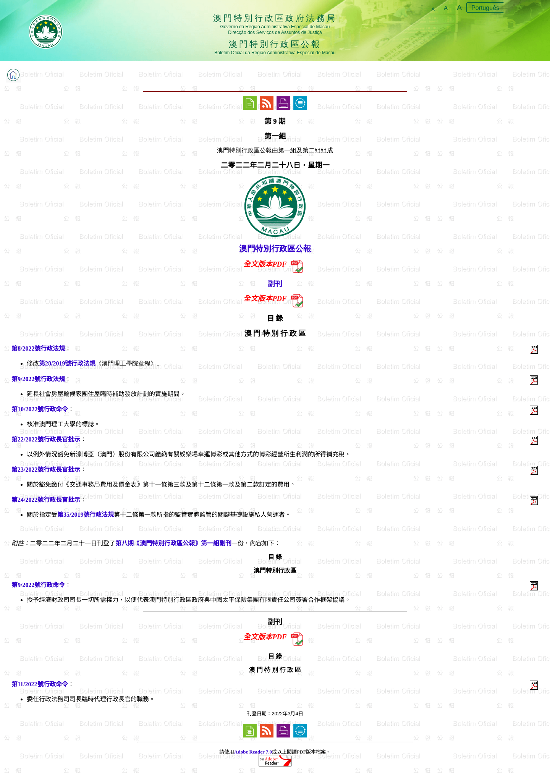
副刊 (275, 284)
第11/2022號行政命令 (39, 684)
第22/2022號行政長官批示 (45, 439)
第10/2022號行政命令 (39, 409)
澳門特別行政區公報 (275, 248)
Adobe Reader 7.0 (253, 752)
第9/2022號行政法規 (38, 379)
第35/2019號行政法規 (85, 514)
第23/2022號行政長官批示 (45, 469)
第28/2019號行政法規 (67, 363)
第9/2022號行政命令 (38, 585)
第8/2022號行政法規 (38, 348)
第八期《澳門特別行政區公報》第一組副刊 (173, 543)
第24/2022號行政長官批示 (45, 499)
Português (485, 8)
